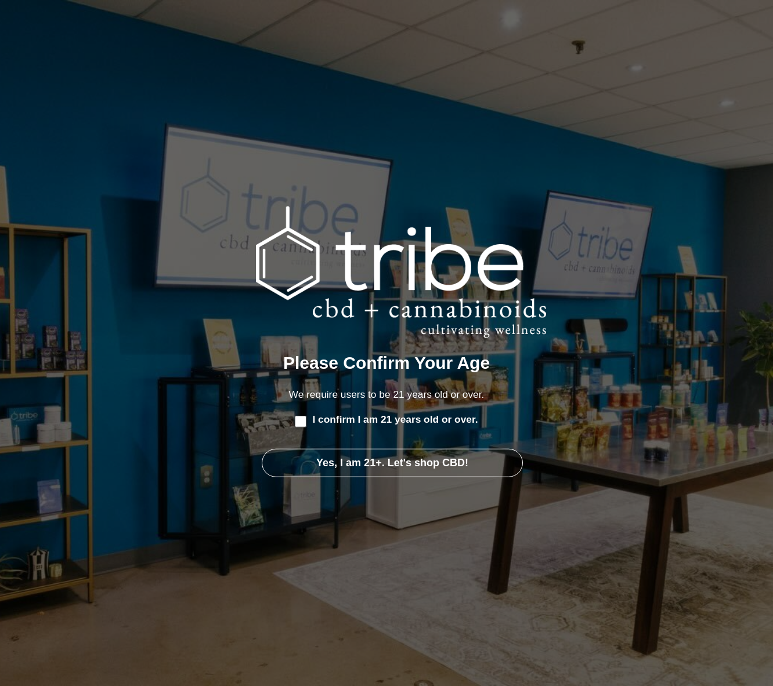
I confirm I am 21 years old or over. (395, 419)
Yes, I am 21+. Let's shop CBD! (392, 463)
